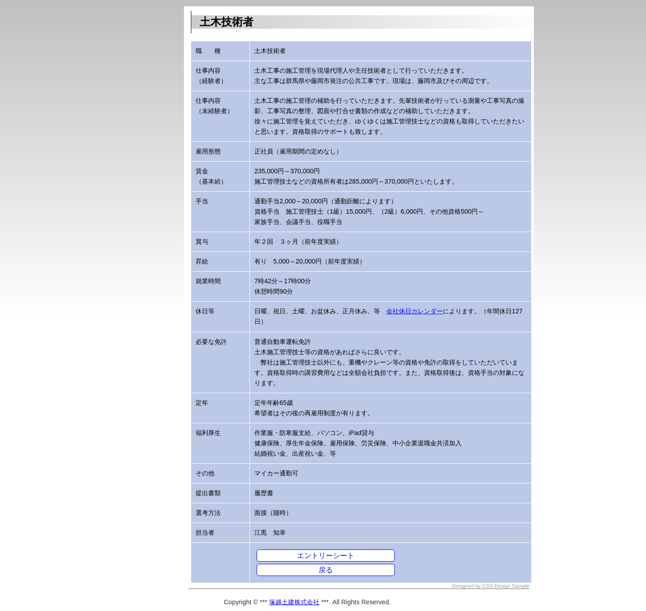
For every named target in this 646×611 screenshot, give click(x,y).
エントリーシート (325, 555)
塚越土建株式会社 (294, 602)
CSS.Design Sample (505, 586)
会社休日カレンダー (414, 311)
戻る (326, 570)
